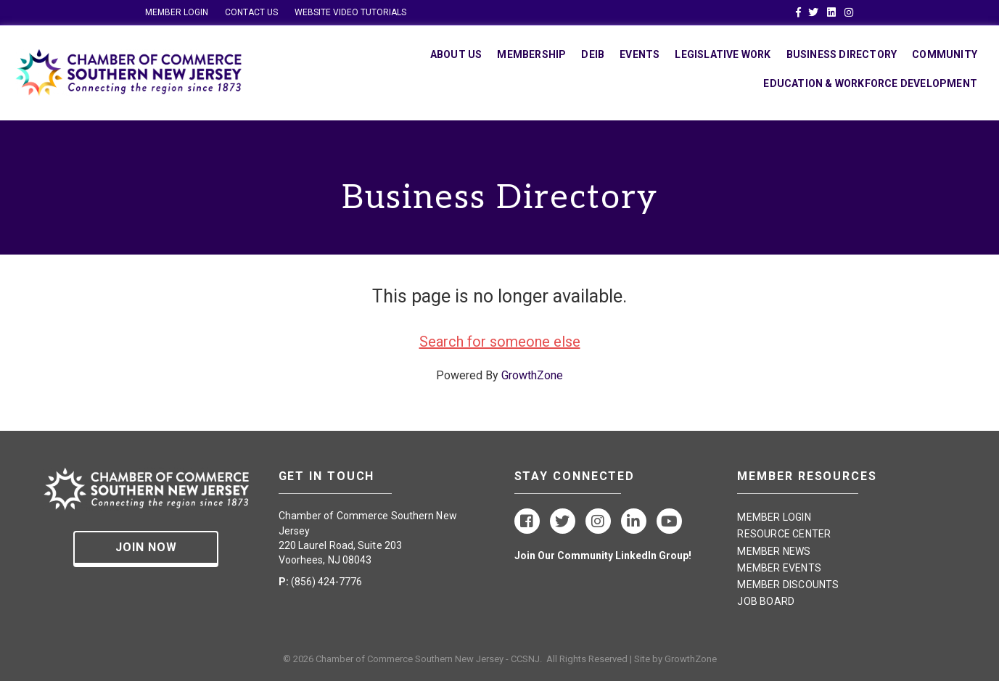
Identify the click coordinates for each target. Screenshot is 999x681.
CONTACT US (251, 12)
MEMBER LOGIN (176, 12)
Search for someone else (499, 341)
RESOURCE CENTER (784, 534)
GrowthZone (532, 375)
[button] (145, 549)
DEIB (592, 54)
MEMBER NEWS (773, 551)
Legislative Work (722, 54)
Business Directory (841, 54)
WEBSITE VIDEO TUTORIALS (350, 12)
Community (944, 54)
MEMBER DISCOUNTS (788, 584)
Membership (531, 54)
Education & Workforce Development (870, 83)
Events (639, 54)
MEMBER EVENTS (779, 568)
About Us (456, 54)
